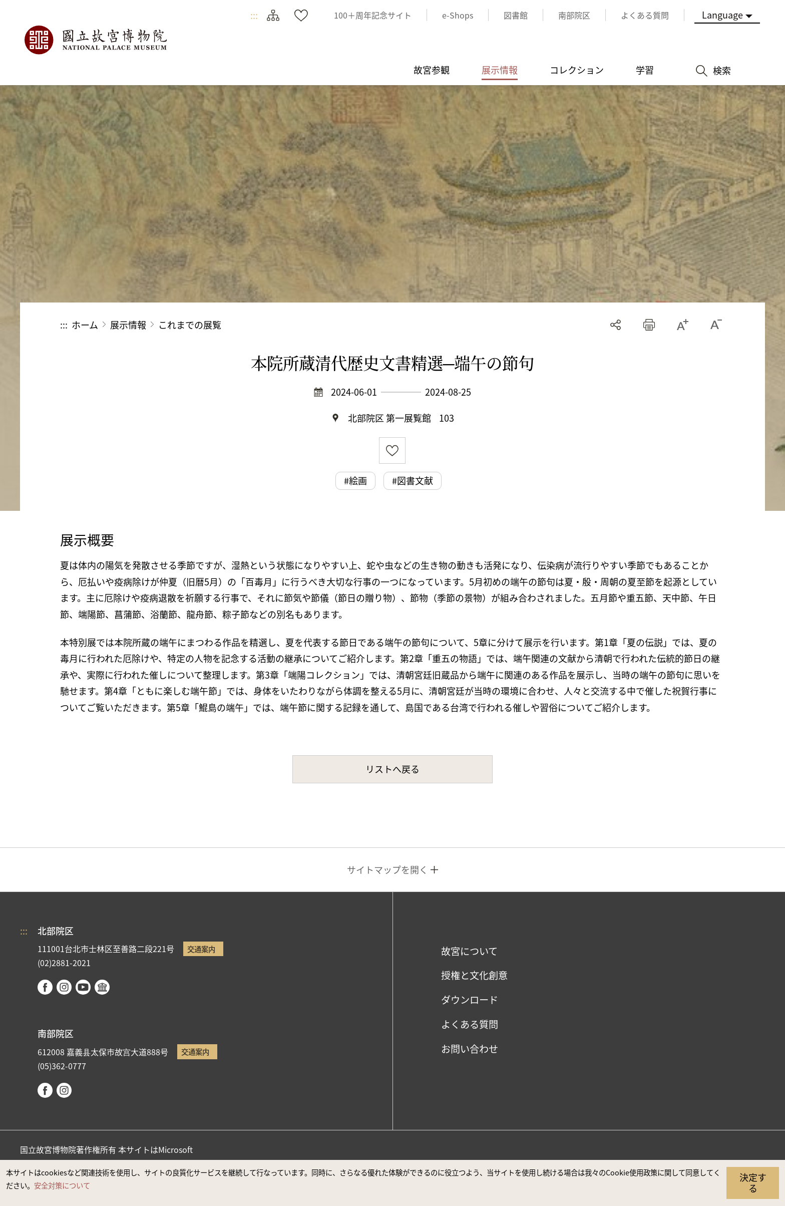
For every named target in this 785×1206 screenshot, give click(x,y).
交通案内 (201, 949)
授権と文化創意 (474, 975)
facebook (45, 987)
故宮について (469, 951)
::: (254, 15)
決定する (752, 1182)
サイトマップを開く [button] (387, 869)
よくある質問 (469, 1024)
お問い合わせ (469, 1049)
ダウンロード (469, 1000)
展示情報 (128, 324)
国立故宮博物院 (95, 40)
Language (722, 14)
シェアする (615, 325)
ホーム (85, 324)
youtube (83, 987)
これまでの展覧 (189, 324)
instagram (64, 987)
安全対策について (62, 1185)
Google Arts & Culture (102, 987)
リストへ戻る (392, 768)
